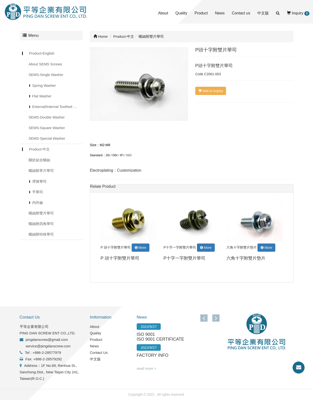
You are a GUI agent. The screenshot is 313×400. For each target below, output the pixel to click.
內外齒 (37, 202)
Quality (181, 13)
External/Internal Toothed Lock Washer (57, 107)
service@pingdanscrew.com (48, 346)
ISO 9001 (146, 334)
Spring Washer (44, 85)
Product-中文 (39, 149)
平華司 (37, 192)
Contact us (241, 13)
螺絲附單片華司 (41, 171)
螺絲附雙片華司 (41, 213)
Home (100, 36)
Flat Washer (41, 96)
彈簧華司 (39, 181)
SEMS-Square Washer (47, 128)
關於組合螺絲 (39, 160)
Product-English (42, 53)
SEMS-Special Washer (47, 138)
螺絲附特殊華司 (41, 234)
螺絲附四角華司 (41, 224)
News (220, 13)
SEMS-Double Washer (47, 117)
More (140, 248)
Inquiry (298, 13)
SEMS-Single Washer (46, 75)
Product (201, 13)
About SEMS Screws (45, 64)
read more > (146, 368)
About (163, 13)
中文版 (263, 13)
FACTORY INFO (152, 355)
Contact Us (99, 352)
